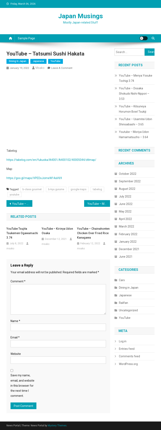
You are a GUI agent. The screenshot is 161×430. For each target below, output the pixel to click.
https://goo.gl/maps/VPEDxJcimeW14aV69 (34, 178)
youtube (14, 194)
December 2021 (129, 249)
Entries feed (127, 348)
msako (40, 67)
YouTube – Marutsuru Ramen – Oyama (98, 203)
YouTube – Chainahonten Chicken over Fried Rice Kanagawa (93, 233)
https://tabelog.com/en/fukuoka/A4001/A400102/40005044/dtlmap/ (51, 159)
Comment (18, 281)
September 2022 (130, 181)
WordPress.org (128, 364)
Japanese (38, 61)
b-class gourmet (32, 189)
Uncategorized (128, 310)
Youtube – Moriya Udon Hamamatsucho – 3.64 (134, 134)
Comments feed (129, 356)
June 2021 (125, 256)
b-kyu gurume (56, 189)
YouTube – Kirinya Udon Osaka (57, 231)
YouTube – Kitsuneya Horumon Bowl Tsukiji (132, 109)
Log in (122, 341)
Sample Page (26, 38)
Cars (122, 280)
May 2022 (125, 211)
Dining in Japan (17, 61)
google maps (78, 189)
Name (15, 321)
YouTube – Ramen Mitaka (22, 203)
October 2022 (127, 173)
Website (16, 353)
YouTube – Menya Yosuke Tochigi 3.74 (135, 78)
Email (15, 337)
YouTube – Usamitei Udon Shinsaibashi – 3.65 (135, 121)
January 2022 (128, 241)
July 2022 (125, 196)
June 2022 (125, 204)
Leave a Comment (61, 67)
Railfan (123, 302)
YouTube (55, 61)
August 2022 (127, 188)
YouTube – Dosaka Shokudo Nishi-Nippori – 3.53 (134, 93)
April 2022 (125, 219)
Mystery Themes (57, 425)
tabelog (97, 189)
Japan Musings (80, 16)
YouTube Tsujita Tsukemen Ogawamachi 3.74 (22, 233)
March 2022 (126, 226)
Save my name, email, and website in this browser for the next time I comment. (22, 385)
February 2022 (128, 234)
